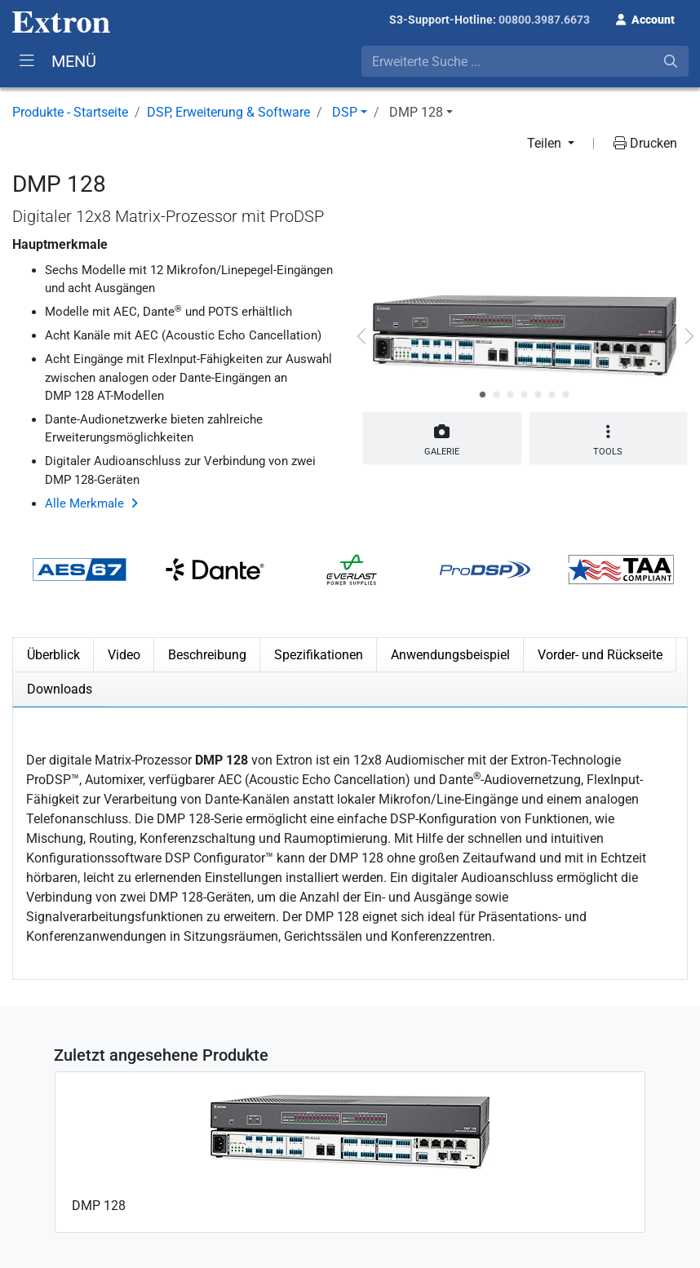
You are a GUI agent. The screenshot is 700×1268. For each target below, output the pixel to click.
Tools (608, 440)
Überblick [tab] (53, 655)
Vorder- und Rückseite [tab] (600, 655)
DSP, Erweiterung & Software (228, 112)
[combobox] (525, 61)
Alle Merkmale (84, 503)
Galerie (442, 437)
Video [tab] (124, 655)
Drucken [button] (645, 143)
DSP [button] (344, 112)
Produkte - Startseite (70, 112)
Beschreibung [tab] (207, 655)
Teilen (546, 143)
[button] (645, 18)
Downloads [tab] (59, 689)
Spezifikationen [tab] (318, 655)
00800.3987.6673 (544, 19)
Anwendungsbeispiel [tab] (450, 655)
